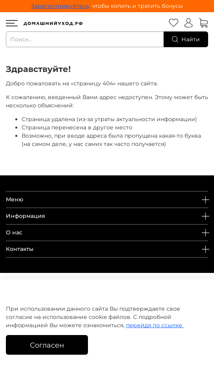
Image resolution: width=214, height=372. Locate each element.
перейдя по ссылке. (154, 325)
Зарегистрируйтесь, (60, 5)
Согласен (47, 345)
